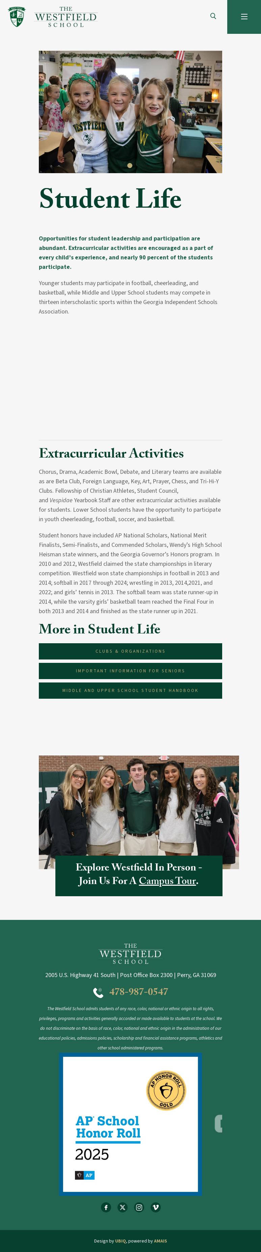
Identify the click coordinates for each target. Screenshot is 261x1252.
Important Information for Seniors (130, 671)
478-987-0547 (138, 993)
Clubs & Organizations (131, 651)
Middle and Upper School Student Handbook (130, 690)
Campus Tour (167, 882)
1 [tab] (130, 166)
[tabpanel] (130, 112)
